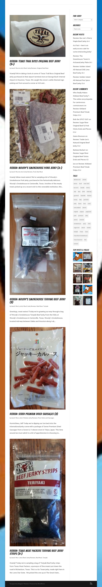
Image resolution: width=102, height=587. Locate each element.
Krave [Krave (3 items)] (79, 204)
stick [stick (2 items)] (89, 224)
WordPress (41, 584)
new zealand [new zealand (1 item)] (77, 208)
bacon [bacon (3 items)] (75, 184)
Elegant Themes (23, 584)
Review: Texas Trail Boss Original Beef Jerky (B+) (35, 63)
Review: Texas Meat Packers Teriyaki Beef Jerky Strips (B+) (36, 552)
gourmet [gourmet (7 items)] (76, 196)
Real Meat (45, 68)
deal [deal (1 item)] (79, 192)
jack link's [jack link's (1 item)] (86, 200)
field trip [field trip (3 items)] (89, 192)
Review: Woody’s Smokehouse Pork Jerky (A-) (36, 167)
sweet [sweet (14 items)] (83, 228)
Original (39, 68)
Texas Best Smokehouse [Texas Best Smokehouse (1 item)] (81, 236)
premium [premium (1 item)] (80, 216)
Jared (13, 68)
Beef (25, 68)
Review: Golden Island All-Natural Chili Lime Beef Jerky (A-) (81, 69)
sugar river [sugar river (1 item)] (76, 228)
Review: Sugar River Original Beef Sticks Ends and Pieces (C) (81, 156)
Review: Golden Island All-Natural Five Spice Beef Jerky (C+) (81, 80)
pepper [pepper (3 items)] (82, 212)
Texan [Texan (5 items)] (81, 232)
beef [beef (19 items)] (80, 184)
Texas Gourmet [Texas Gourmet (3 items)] (78, 240)
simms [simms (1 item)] (75, 220)
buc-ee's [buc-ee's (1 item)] (76, 188)
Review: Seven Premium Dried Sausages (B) (34, 414)
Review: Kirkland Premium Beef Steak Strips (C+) (81, 112)
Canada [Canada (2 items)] (82, 188)
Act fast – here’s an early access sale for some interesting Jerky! (82, 48)
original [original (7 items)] (76, 212)
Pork (34, 172)
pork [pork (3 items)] (75, 216)
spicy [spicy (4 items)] (84, 224)
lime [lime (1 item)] (84, 204)
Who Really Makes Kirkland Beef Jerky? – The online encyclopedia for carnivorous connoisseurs (82, 99)
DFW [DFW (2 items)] (83, 192)
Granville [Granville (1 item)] (83, 196)
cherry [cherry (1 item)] (88, 188)
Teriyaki (45, 306)
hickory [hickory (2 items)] (89, 196)
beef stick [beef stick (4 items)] (86, 184)
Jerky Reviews (32, 68)
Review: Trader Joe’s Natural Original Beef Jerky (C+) (81, 142)
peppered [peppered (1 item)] (88, 212)
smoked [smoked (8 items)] (81, 220)
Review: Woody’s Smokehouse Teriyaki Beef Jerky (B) (37, 301)
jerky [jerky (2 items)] (75, 204)
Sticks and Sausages (47, 418)
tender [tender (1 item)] (89, 228)
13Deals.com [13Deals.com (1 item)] (77, 180)
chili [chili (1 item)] (75, 192)
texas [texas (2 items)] (86, 232)
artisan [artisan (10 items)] (84, 180)
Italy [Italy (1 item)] (80, 200)
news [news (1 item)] (89, 204)
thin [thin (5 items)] (85, 240)
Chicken (25, 418)
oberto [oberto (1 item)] (84, 208)
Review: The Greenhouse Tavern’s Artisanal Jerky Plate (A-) (82, 59)
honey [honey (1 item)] (75, 200)
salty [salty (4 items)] (86, 216)
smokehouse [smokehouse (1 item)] (77, 224)
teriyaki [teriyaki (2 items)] (76, 232)
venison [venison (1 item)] (76, 244)
